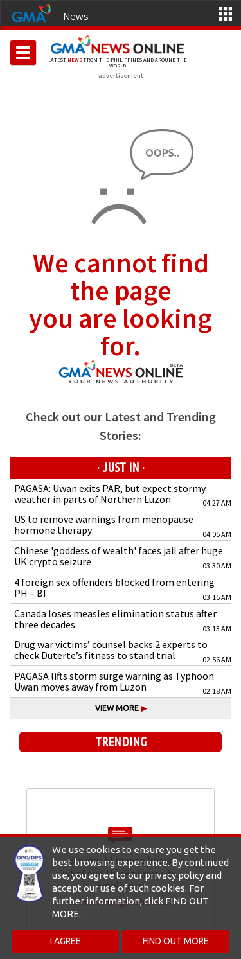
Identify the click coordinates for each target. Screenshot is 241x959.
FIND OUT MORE (176, 941)
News (76, 16)
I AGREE (65, 941)
